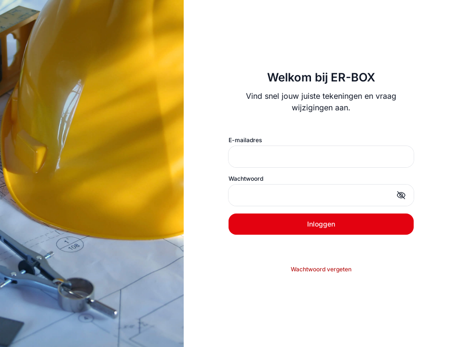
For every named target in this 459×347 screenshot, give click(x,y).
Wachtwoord (246, 178)
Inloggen (321, 224)
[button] (401, 195)
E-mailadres (245, 140)
